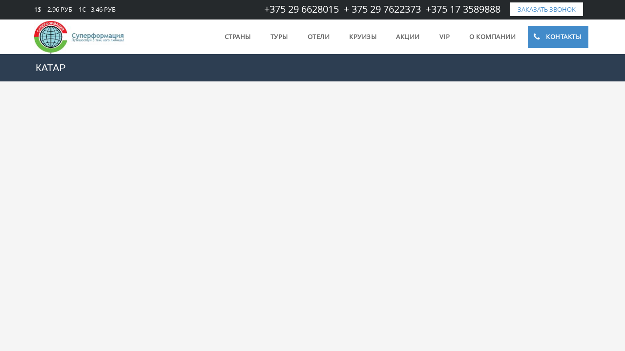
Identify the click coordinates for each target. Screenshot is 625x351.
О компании (492, 36)
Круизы (362, 36)
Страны (238, 36)
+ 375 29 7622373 (382, 9)
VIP (444, 36)
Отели (319, 36)
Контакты (557, 37)
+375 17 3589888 (463, 9)
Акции (408, 36)
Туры (279, 36)
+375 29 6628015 (301, 9)
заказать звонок (547, 9)
